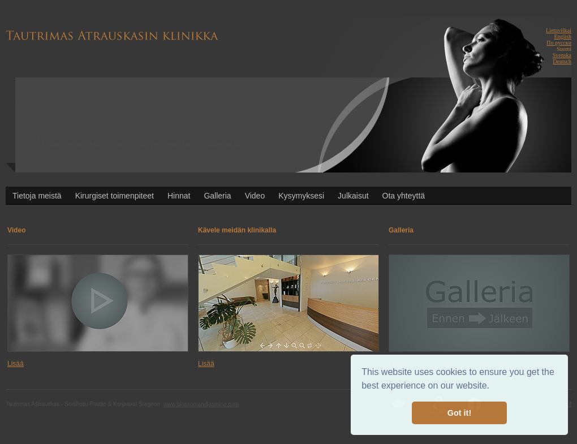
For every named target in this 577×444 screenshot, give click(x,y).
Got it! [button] (459, 412)
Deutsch (562, 61)
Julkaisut (353, 195)
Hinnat (178, 195)
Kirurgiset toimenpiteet (114, 195)
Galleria (217, 195)
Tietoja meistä (37, 195)
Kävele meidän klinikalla (237, 230)
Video (255, 195)
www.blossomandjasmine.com (201, 404)
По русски (558, 43)
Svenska (562, 55)
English (562, 36)
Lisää (15, 364)
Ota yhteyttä (403, 195)
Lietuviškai (558, 30)
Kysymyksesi (301, 195)
